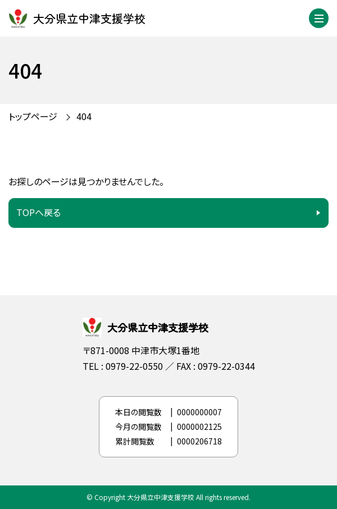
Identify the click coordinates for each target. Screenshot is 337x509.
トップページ (32, 116)
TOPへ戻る (38, 212)
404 (84, 116)
